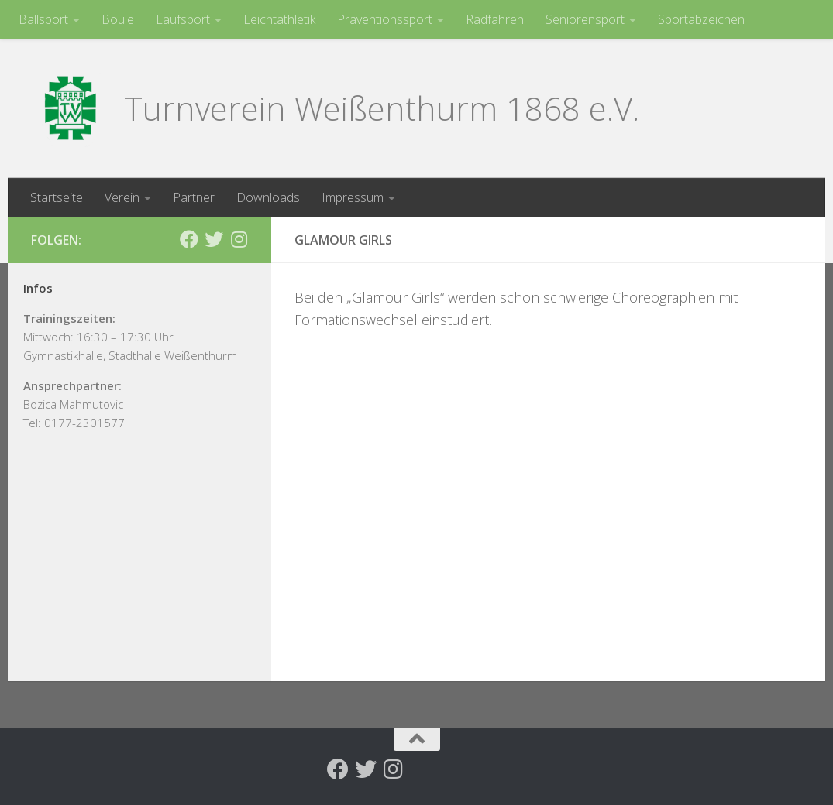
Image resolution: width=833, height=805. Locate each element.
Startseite (56, 197)
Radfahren (495, 19)
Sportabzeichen (701, 19)
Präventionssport (384, 19)
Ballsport (43, 19)
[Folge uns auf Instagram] (238, 239)
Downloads (268, 197)
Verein (122, 197)
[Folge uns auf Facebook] (189, 239)
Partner (194, 197)
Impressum (353, 197)
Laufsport (183, 19)
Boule (118, 19)
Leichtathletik (279, 19)
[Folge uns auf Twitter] (214, 239)
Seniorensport (585, 19)
